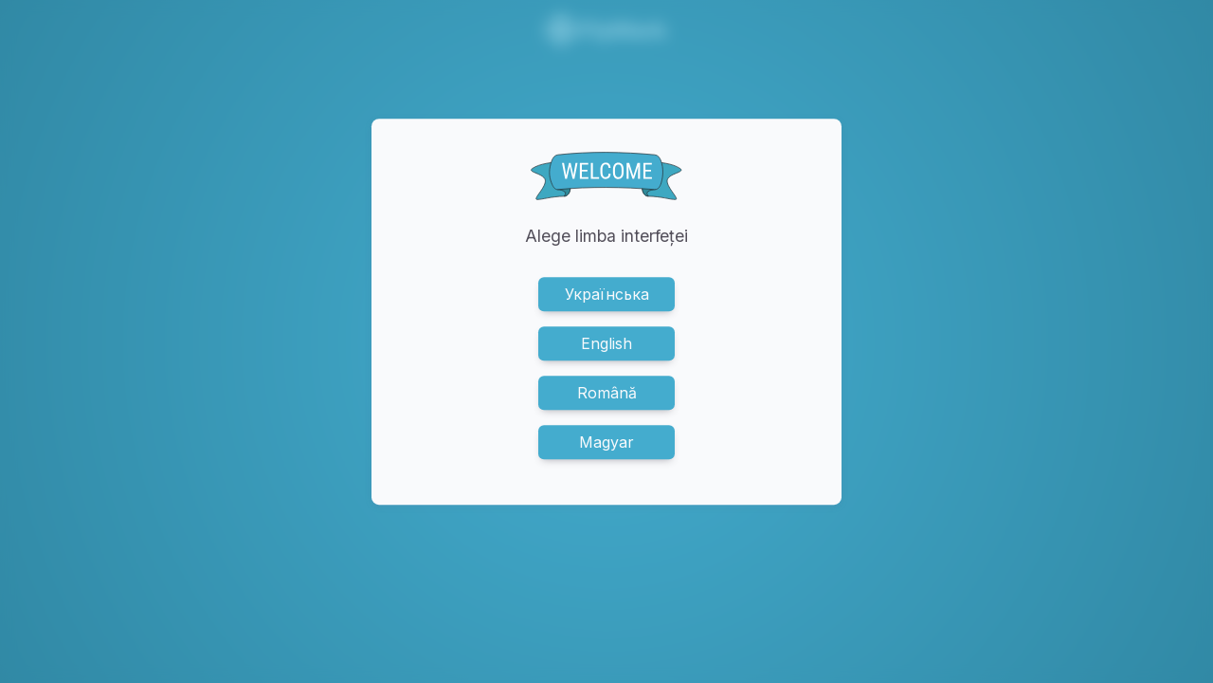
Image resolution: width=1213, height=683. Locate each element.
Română (607, 392)
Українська (607, 294)
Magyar (606, 442)
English (606, 343)
